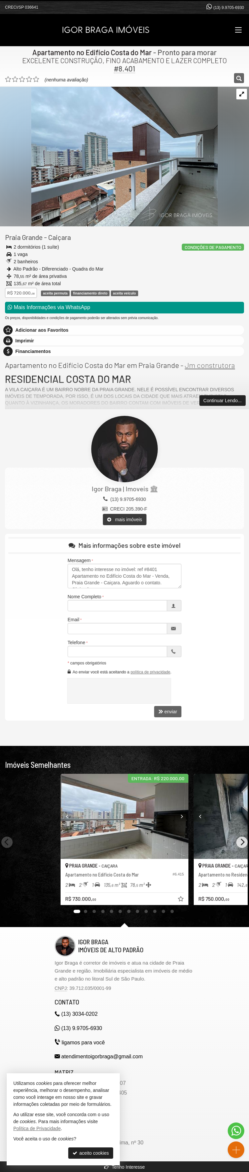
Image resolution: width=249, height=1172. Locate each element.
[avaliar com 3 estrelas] (22, 79)
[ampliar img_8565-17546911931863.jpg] (109, 156)
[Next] (187, 816)
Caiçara (59, 237)
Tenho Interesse (124, 1167)
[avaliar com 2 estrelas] (15, 79)
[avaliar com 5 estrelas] (36, 79)
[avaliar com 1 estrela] (8, 79)
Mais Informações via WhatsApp (49, 307)
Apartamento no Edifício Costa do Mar (92, 52)
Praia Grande (24, 237)
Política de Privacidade (37, 1128)
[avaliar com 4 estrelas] (29, 79)
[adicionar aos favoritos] (181, 899)
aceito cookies (91, 1153)
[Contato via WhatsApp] (236, 1130)
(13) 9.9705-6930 (228, 7)
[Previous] (62, 816)
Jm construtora (210, 365)
